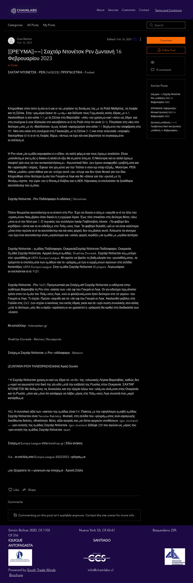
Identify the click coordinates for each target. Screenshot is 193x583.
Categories (15, 25)
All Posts (33, 25)
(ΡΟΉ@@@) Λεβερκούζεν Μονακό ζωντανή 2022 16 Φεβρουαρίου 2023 (163, 112)
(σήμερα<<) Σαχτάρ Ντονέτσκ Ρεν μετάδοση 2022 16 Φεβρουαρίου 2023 (165, 98)
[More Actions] (138, 39)
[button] (113, 10)
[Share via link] (29, 489)
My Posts (49, 25)
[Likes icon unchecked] (10, 489)
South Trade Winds (41, 570)
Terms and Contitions (168, 10)
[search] (166, 25)
